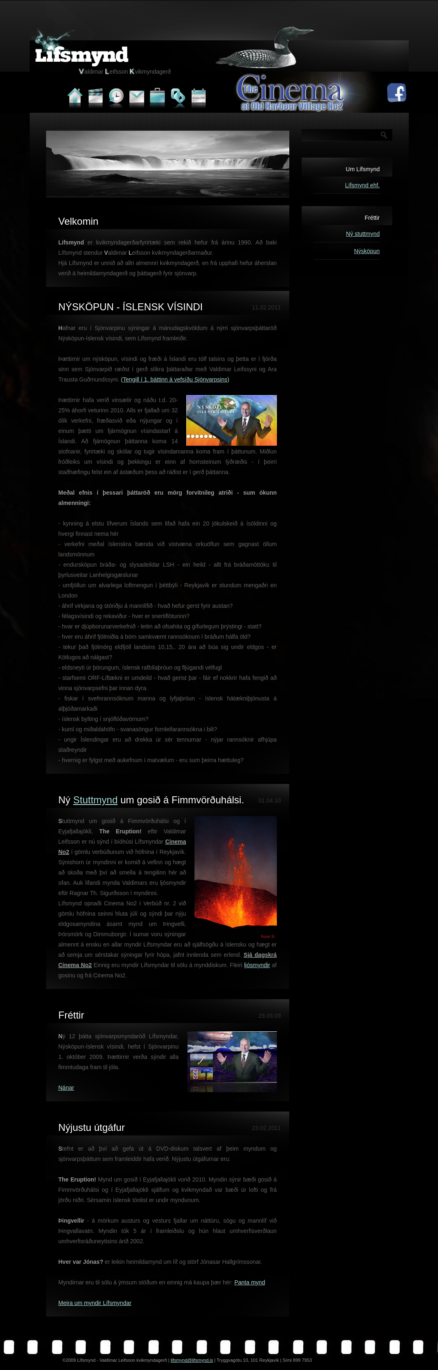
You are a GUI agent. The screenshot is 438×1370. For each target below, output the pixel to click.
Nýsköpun (366, 251)
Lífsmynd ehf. (362, 185)
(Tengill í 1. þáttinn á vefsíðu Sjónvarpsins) (175, 379)
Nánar (66, 1087)
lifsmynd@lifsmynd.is (192, 1360)
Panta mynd (249, 1282)
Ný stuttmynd (363, 233)
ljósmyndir (257, 965)
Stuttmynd (95, 799)
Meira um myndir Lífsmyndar (95, 1303)
